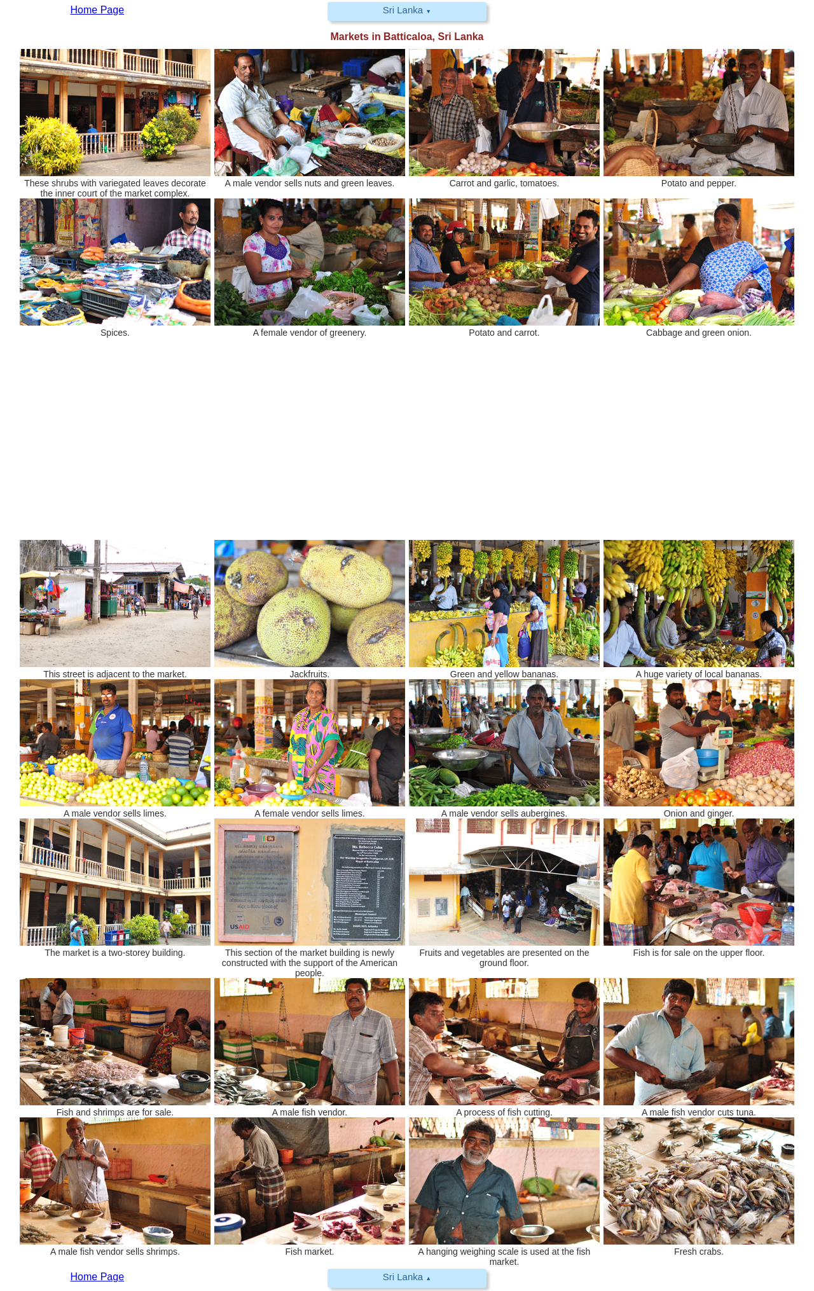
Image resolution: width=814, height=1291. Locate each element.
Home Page (98, 1276)
